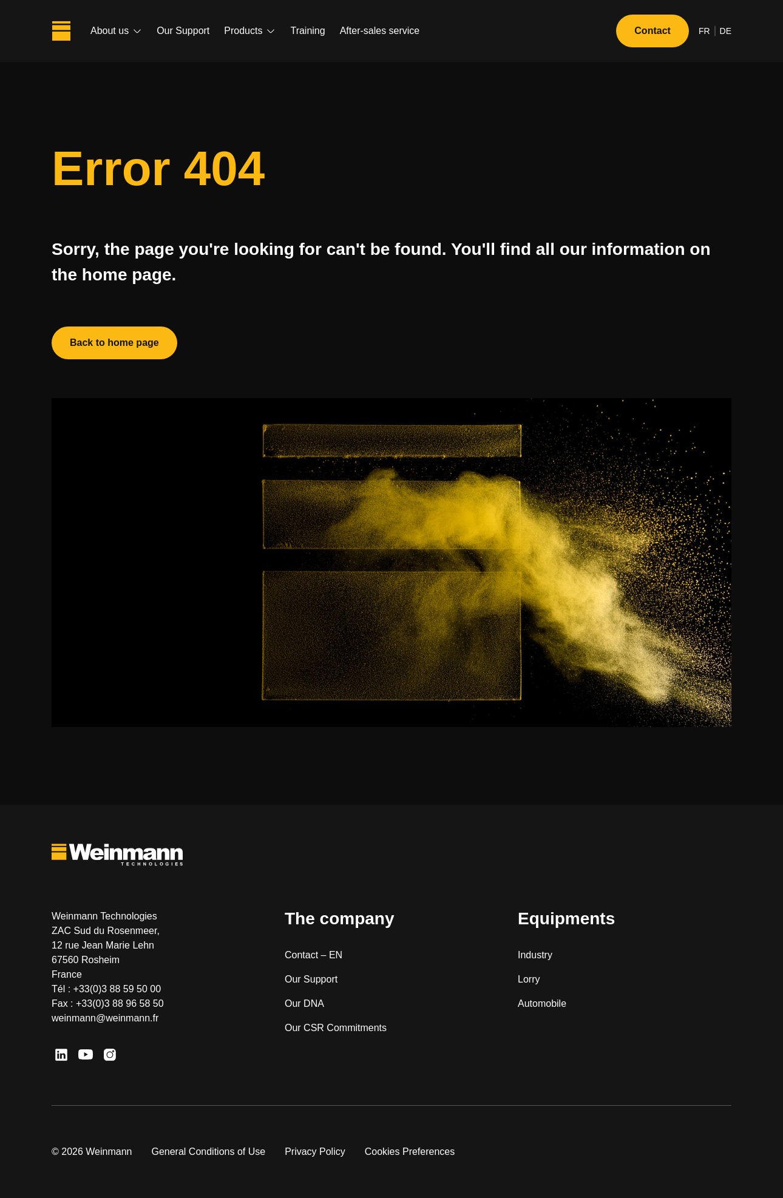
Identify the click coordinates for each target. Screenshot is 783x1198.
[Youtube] (85, 1054)
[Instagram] (110, 1054)
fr (704, 31)
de (725, 31)
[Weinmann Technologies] (61, 31)
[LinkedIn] (61, 1054)
